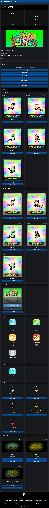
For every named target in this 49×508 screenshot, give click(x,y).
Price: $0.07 (12, 153)
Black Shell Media (6, 55)
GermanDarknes (26, 499)
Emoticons (5, 383)
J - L (36, 14)
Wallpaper (21, 95)
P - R (36, 16)
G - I (12, 14)
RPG (16, 60)
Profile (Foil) (24, 85)
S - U (12, 19)
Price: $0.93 (12, 431)
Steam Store (24, 72)
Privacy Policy (27, 502)
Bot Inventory (24, 70)
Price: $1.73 (36, 218)
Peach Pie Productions (7, 50)
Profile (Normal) (24, 83)
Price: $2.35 (12, 280)
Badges (4, 316)
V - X (36, 19)
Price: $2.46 (36, 249)
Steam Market (24, 80)
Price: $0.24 (12, 312)
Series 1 (4, 89)
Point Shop (24, 78)
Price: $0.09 (36, 153)
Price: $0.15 (12, 184)
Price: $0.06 (12, 122)
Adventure (8, 60)
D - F (36, 11)
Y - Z (12, 22)
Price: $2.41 (12, 249)
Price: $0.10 (36, 122)
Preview (12, 458)
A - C (12, 11)
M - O (12, 16)
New (36, 25)
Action (3, 60)
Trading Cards (5, 92)
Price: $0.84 (12, 218)
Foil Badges (5, 365)
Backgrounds (5, 435)
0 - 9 (36, 22)
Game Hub (24, 75)
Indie (12, 60)
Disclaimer (20, 502)
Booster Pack (5, 285)
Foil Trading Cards (6, 188)
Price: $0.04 (12, 398)
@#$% (12, 25)
